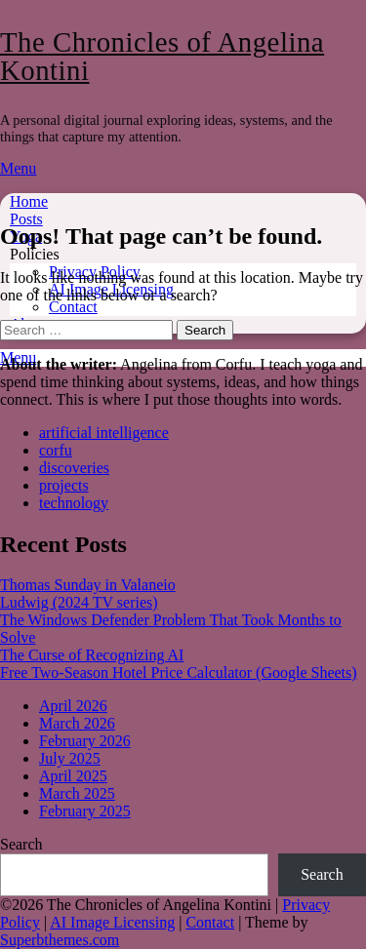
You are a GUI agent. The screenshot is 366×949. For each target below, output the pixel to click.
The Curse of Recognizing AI (91, 655)
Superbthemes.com (59, 939)
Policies (35, 254)
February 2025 (85, 811)
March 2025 (77, 793)
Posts (26, 219)
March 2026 (77, 723)
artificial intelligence (104, 432)
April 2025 (73, 776)
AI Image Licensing (112, 922)
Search (21, 844)
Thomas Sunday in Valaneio (88, 584)
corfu (55, 450)
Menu (18, 168)
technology (73, 502)
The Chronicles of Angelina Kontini (162, 56)
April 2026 (73, 705)
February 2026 (85, 740)
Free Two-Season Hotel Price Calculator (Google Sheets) (178, 672)
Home (29, 201)
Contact (73, 306)
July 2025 (70, 758)
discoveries (74, 467)
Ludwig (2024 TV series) (79, 602)
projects (64, 485)
